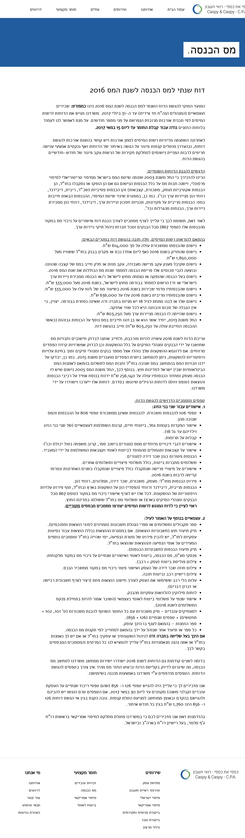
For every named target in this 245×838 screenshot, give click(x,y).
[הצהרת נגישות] (24, 812)
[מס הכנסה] (79, 790)
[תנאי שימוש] (24, 805)
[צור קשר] (24, 798)
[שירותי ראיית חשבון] (135, 790)
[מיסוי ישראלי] (135, 798)
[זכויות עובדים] (79, 783)
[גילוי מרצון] (135, 827)
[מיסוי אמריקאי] (79, 798)
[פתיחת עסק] (135, 783)
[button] (120, 9)
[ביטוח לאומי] (79, 805)
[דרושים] (24, 790)
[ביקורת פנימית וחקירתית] (135, 812)
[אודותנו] (24, 783)
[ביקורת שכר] (135, 820)
